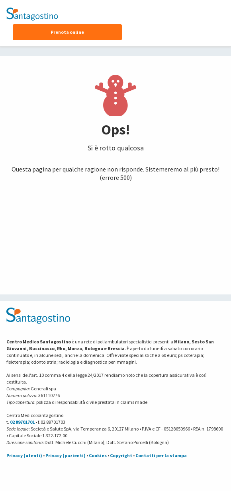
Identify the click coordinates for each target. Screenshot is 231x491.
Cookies (98, 455)
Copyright (121, 455)
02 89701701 (22, 422)
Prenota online (67, 32)
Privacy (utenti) (24, 455)
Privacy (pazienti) (65, 455)
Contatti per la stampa (161, 455)
